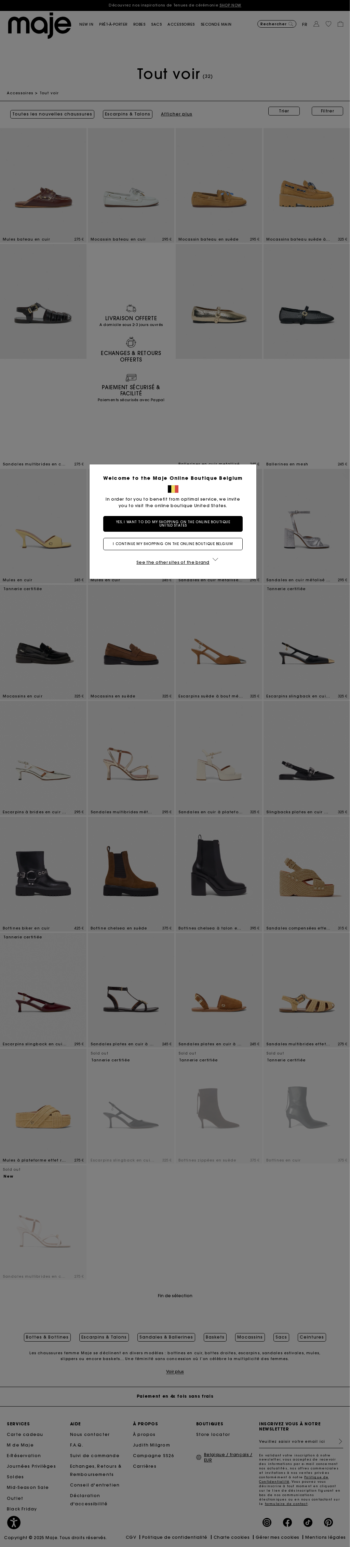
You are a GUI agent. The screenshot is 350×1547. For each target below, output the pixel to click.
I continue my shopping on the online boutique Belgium (175, 544)
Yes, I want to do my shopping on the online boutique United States (175, 524)
